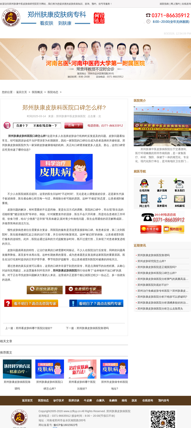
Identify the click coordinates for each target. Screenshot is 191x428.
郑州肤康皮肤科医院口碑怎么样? (157, 272)
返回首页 (27, 400)
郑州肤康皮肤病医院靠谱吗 (93, 328)
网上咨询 (129, 33)
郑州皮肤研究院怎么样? (152, 261)
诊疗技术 (58, 400)
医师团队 (43, 33)
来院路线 (146, 33)
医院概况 (26, 33)
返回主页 (21, 92)
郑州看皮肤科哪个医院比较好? (34, 328)
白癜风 (100, 400)
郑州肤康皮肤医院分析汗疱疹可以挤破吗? (162, 296)
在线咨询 (186, 3)
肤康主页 (8, 33)
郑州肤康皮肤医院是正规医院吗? (157, 267)
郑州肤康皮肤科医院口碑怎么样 (27, 135)
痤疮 (124, 400)
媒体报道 (60, 33)
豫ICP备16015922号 (65, 424)
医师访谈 (74, 400)
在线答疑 (94, 33)
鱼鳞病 (113, 400)
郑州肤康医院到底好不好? (153, 284)
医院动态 (53, 92)
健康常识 (77, 33)
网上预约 (175, 3)
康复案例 (112, 33)
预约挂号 (163, 400)
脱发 (134, 400)
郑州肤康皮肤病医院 (65, 270)
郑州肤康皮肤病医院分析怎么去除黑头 (160, 308)
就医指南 (164, 3)
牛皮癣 (88, 400)
